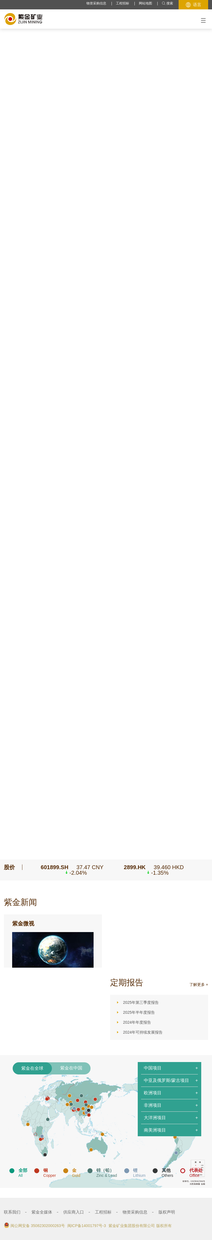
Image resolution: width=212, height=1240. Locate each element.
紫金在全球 (32, 1068)
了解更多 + (198, 984)
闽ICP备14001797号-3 (86, 1225)
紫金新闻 (20, 902)
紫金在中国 (71, 1068)
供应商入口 (73, 1212)
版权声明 (166, 1212)
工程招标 (122, 3)
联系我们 (12, 1212)
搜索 (167, 3)
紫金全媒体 (41, 1212)
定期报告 (126, 982)
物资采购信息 (96, 3)
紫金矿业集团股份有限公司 (131, 1225)
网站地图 (145, 3)
